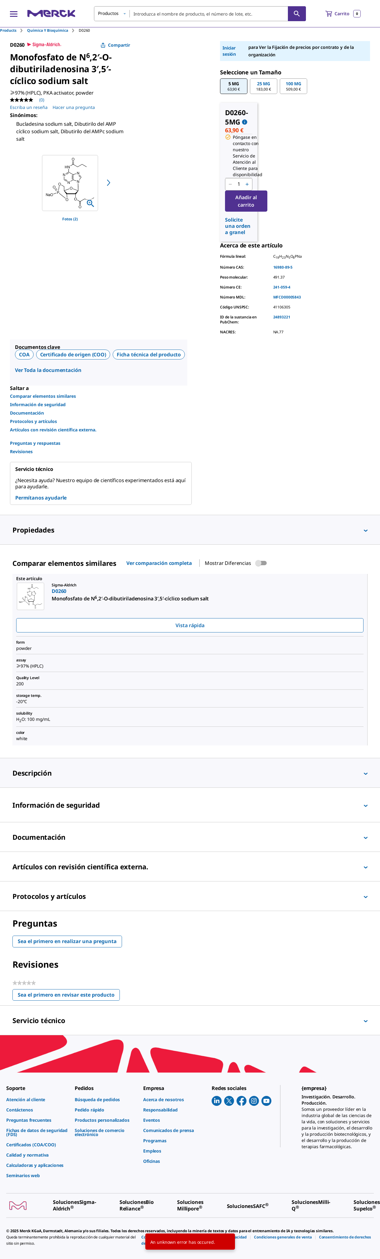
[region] (70, 183)
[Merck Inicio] (51, 13)
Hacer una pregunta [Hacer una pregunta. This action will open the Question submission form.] (74, 107)
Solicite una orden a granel (238, 226)
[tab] (13, 30)
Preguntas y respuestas (35, 443)
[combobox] (200, 13)
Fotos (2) (70, 219)
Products (8, 30)
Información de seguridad (38, 404)
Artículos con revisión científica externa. (53, 430)
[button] (233, 86)
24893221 (281, 317)
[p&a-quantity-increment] (247, 184)
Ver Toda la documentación (48, 370)
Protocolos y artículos (33, 421)
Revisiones (21, 451)
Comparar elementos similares (43, 396)
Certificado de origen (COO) (73, 354)
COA (24, 354)
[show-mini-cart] (343, 13)
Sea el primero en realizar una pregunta (67, 941)
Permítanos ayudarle (41, 498)
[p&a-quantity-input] (238, 184)
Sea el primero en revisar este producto (69, 996)
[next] (109, 183)
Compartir (115, 45)
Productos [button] (108, 13)
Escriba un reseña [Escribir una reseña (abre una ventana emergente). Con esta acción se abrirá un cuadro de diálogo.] (29, 107)
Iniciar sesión (229, 51)
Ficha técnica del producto (149, 354)
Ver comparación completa (159, 563)
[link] (37, 1099)
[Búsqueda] (297, 13)
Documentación (27, 413)
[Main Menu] (13, 13)
